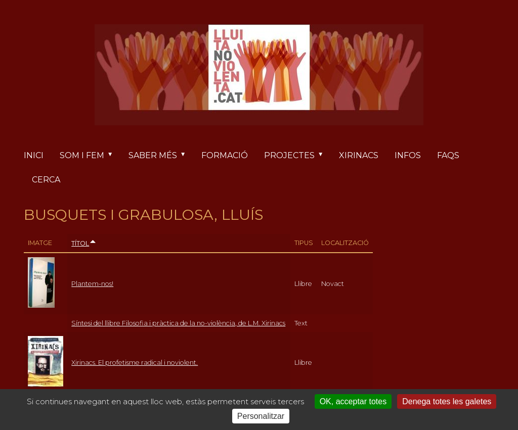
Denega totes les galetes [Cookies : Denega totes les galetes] (446, 401)
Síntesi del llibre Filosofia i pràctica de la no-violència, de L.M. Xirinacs (178, 323)
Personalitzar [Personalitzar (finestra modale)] (260, 416)
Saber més (160, 155)
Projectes (297, 155)
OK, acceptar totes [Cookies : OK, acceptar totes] (353, 401)
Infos (408, 155)
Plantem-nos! (92, 284)
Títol (84, 243)
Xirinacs (358, 155)
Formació (224, 155)
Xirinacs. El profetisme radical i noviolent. (134, 362)
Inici (34, 155)
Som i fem (90, 155)
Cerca (46, 179)
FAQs (448, 155)
